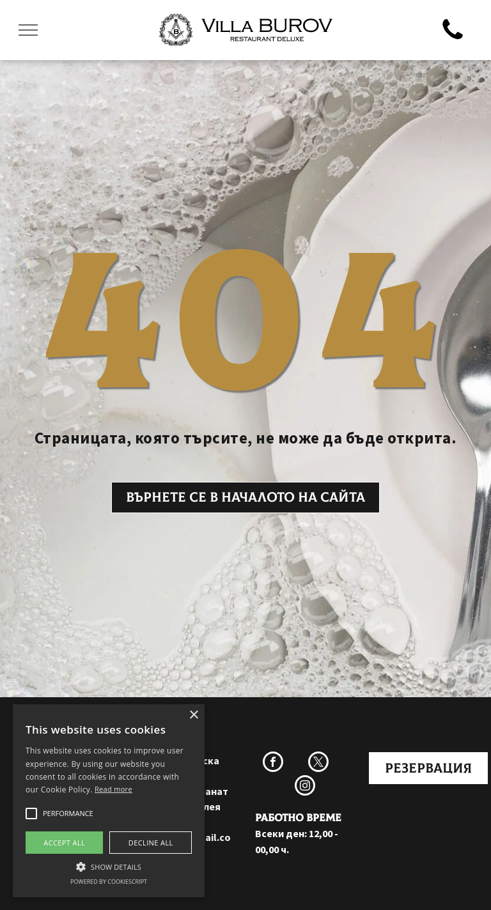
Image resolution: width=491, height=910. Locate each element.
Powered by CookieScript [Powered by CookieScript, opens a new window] (108, 881)
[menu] (28, 30)
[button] (31, 813)
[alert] (109, 800)
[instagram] (305, 787)
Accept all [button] (64, 842)
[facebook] (273, 763)
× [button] (193, 715)
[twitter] (318, 763)
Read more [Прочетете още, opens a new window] (113, 789)
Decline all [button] (151, 842)
